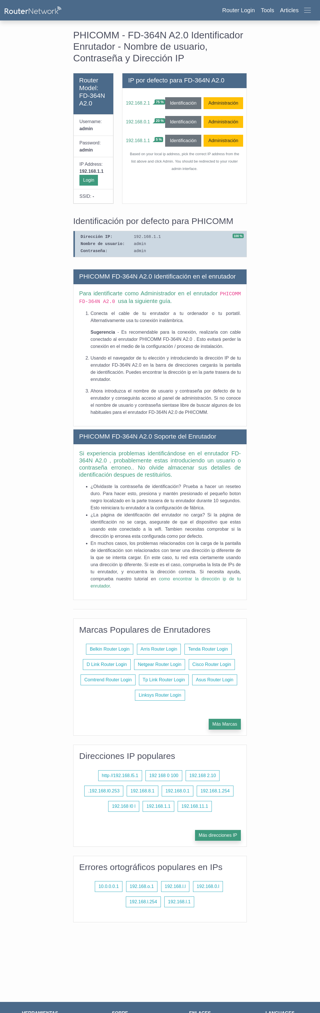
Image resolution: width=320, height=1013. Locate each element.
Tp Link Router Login (164, 679)
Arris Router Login (159, 649)
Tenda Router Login (208, 649)
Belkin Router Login (110, 649)
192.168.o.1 (142, 886)
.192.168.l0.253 (103, 790)
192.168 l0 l (124, 806)
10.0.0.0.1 (109, 886)
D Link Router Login (107, 664)
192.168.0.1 (138, 121)
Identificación (183, 103)
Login (88, 180)
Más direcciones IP (218, 835)
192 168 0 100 (163, 775)
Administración (223, 103)
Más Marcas (224, 724)
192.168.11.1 (194, 806)
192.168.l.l (175, 886)
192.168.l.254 (143, 901)
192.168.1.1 (138, 140)
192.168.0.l (208, 886)
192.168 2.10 (202, 775)
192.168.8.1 (142, 790)
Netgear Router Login (159, 664)
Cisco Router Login (211, 664)
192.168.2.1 (138, 103)
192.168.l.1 (179, 901)
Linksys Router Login (160, 695)
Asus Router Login (214, 679)
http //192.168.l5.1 (120, 775)
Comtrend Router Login (108, 679)
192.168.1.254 (214, 790)
